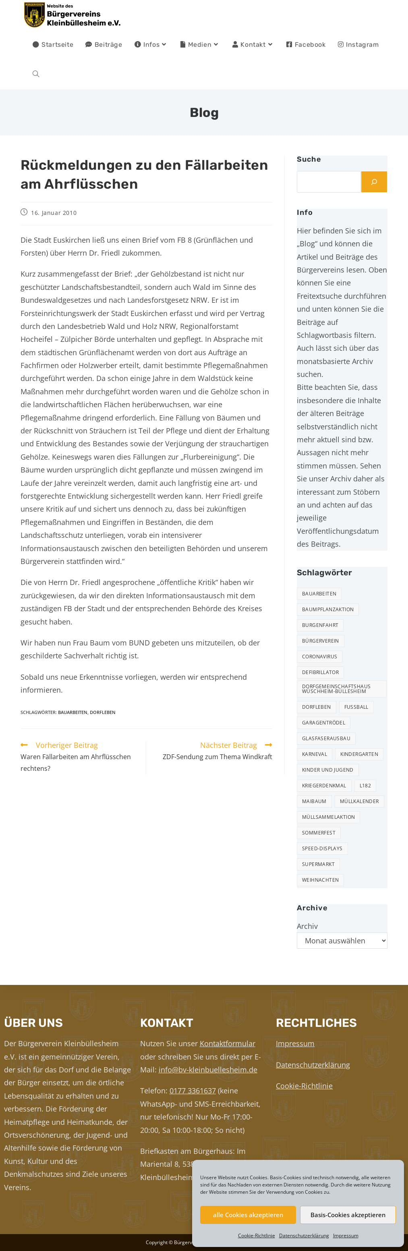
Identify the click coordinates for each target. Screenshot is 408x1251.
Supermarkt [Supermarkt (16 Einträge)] (318, 864)
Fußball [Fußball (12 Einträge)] (356, 707)
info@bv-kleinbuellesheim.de (208, 1069)
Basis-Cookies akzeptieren (348, 1215)
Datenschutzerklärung (304, 1235)
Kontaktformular (227, 1043)
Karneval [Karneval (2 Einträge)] (314, 754)
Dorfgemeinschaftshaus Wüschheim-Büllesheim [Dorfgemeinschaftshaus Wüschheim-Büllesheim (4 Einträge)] (336, 689)
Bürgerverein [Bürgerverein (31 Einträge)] (320, 640)
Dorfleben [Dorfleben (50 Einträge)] (316, 707)
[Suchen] (374, 182)
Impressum (345, 1235)
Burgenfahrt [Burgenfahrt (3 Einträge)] (320, 625)
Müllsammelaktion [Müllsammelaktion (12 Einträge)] (328, 817)
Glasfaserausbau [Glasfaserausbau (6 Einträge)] (326, 738)
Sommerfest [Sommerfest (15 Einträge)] (319, 832)
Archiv (307, 926)
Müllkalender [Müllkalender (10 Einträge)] (359, 801)
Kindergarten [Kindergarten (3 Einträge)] (359, 754)
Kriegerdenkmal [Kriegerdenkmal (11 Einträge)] (324, 785)
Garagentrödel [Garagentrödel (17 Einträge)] (323, 722)
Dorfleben (103, 712)
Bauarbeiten (72, 712)
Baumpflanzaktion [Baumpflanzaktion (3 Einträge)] (328, 609)
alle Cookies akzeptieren (248, 1215)
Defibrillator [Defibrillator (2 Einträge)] (320, 672)
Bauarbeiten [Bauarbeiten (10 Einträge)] (319, 593)
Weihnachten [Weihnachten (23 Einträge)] (320, 879)
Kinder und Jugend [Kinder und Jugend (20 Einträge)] (328, 769)
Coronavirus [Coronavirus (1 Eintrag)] (319, 656)
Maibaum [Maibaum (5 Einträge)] (314, 801)
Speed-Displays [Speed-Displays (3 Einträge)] (322, 848)
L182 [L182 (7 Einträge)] (365, 785)
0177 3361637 (193, 1090)
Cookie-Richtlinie (256, 1235)
